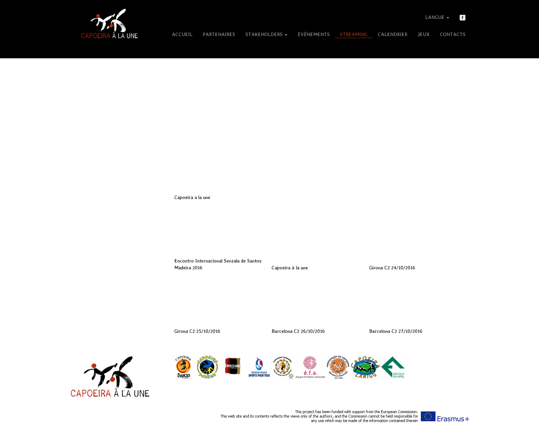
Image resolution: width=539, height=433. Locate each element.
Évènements (314, 34)
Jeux (424, 34)
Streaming (353, 34)
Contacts (452, 34)
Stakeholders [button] (266, 34)
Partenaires (219, 34)
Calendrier (392, 34)
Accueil (182, 34)
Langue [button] (437, 17)
